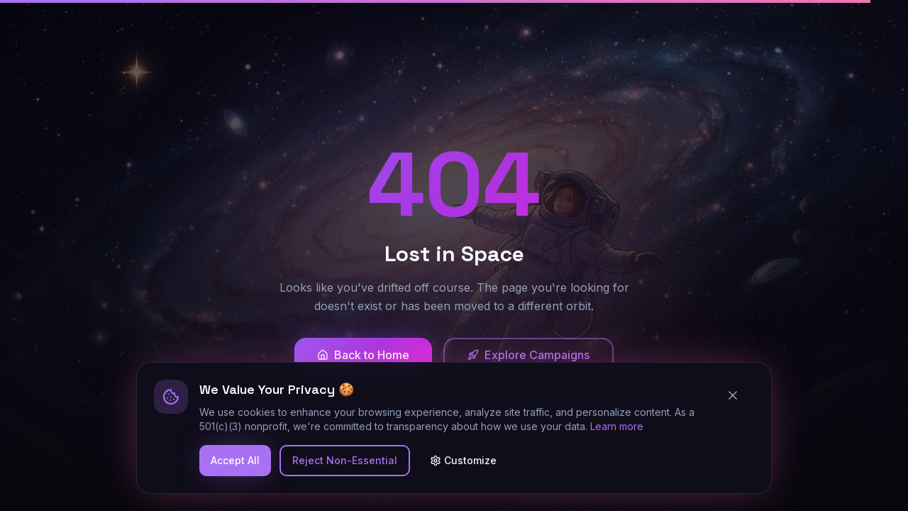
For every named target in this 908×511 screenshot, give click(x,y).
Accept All (235, 460)
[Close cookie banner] (738, 395)
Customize (463, 460)
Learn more (616, 426)
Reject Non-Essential (344, 460)
